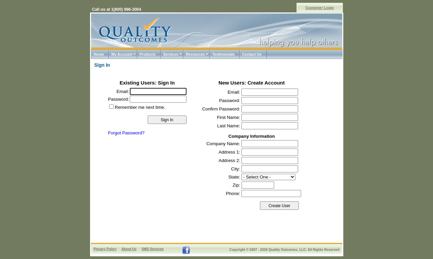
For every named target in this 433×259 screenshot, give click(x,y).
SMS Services (153, 249)
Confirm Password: (221, 108)
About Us (128, 249)
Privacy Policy (105, 249)
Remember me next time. (140, 107)
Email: (123, 91)
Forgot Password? (126, 132)
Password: (118, 99)
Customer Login (320, 8)
